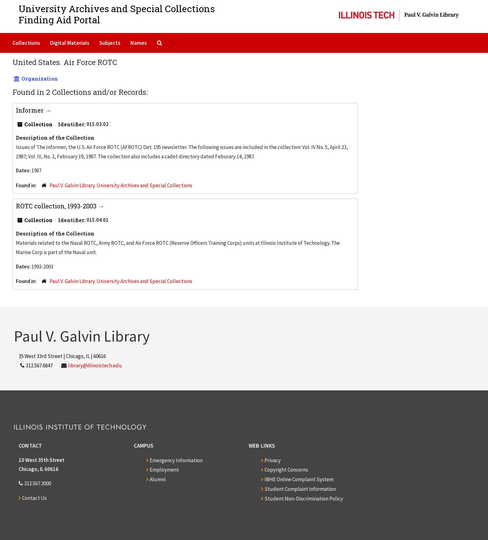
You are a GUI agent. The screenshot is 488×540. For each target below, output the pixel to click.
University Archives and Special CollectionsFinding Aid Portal (117, 14)
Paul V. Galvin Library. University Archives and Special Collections (120, 185)
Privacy (273, 460)
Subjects (109, 42)
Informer (30, 110)
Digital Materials (69, 42)
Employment (164, 469)
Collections (26, 42)
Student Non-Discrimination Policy (304, 498)
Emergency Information (176, 460)
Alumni (158, 479)
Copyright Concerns (286, 469)
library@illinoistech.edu (95, 365)
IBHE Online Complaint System (299, 479)
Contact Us (34, 498)
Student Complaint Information (300, 489)
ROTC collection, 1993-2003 (57, 206)
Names (138, 42)
